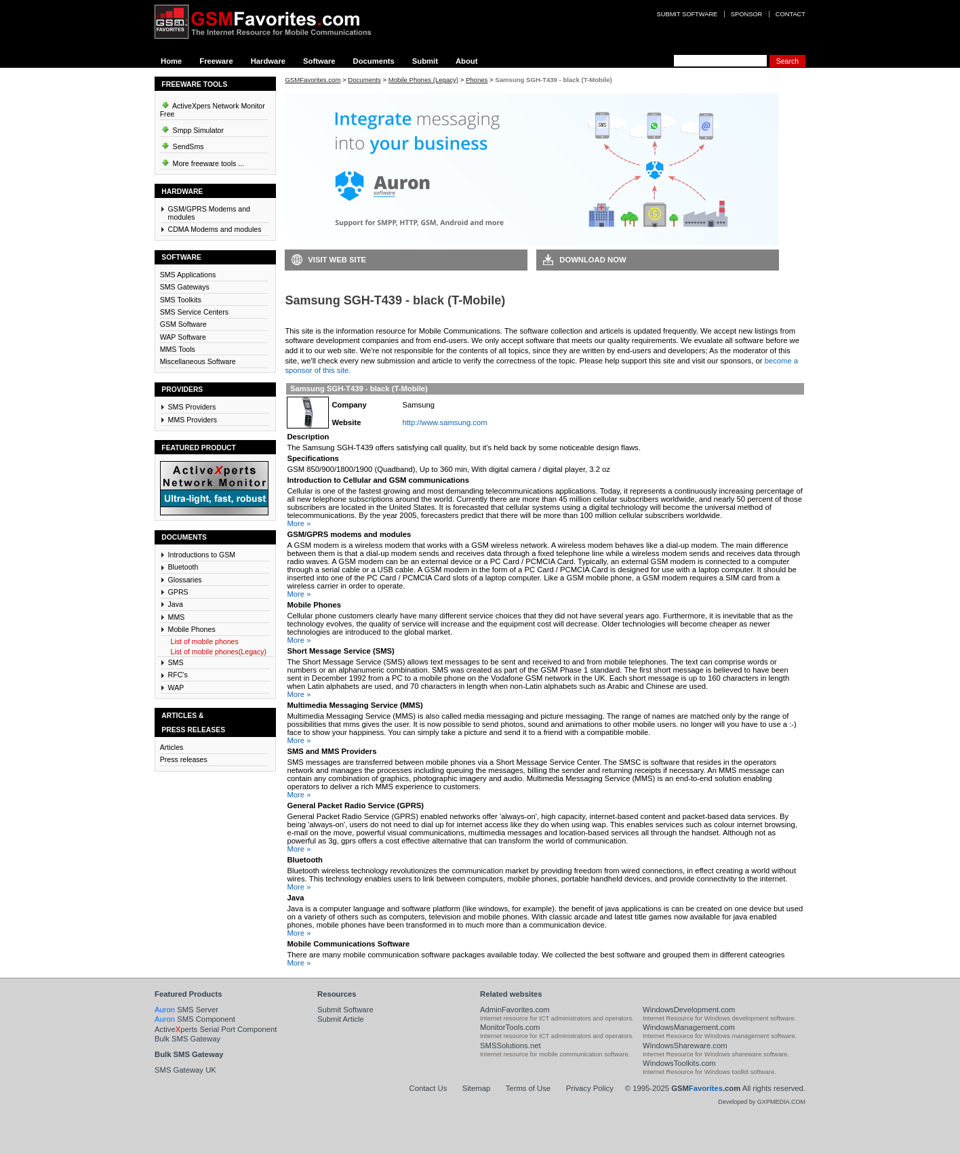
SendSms (182, 144)
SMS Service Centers (194, 312)
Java (175, 604)
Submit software (687, 14)
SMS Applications (188, 275)
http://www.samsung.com (444, 422)
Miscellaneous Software (198, 361)
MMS (176, 617)
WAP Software (183, 337)
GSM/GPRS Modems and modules (209, 213)
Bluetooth (183, 567)
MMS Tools (177, 349)
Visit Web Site (337, 260)
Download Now (592, 260)
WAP (176, 687)
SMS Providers (192, 407)
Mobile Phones (192, 629)
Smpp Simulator (192, 128)
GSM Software (183, 324)
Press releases (183, 759)
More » (299, 523)
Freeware (216, 61)
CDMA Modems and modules (215, 229)
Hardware (268, 61)
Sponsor (746, 14)
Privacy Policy (590, 1088)
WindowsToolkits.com (679, 1063)
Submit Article (340, 1019)
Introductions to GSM (202, 555)
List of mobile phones (205, 641)
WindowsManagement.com (689, 1027)
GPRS (178, 592)
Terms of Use (528, 1088)
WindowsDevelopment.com (689, 1010)
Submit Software (345, 1010)
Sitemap (476, 1088)
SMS (176, 662)
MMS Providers (193, 420)
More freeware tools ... (202, 161)
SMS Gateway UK (185, 1070)
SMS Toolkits (180, 300)
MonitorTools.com (510, 1027)
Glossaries (185, 580)
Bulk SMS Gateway (187, 1039)
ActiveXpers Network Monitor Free (212, 108)
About (467, 61)
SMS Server (186, 1010)
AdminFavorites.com (515, 1010)
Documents (374, 61)
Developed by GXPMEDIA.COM (761, 1101)
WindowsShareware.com (685, 1045)
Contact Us (428, 1088)
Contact (790, 14)
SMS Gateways (184, 287)
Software (319, 61)
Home (171, 61)
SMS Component (195, 1019)
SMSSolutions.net (510, 1045)
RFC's (178, 675)
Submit (425, 61)
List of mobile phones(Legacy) (219, 652)
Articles (172, 747)
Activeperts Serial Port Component (216, 1029)
